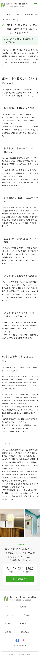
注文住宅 (23, 607)
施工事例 (8, 623)
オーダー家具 (25, 615)
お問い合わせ (25, 632)
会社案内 (23, 623)
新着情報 (8, 632)
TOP (6, 607)
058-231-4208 (22, 568)
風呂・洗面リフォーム (10, 19)
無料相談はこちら (20, 579)
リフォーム (9, 615)
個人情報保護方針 (20, 645)
